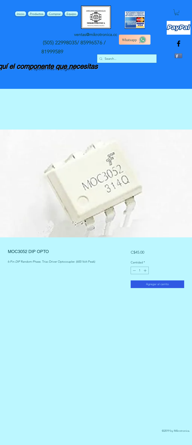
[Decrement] (134, 270)
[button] (176, 12)
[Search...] (126, 58)
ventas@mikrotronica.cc (95, 34)
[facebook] (179, 44)
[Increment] (145, 270)
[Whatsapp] (134, 40)
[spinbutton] (139, 270)
